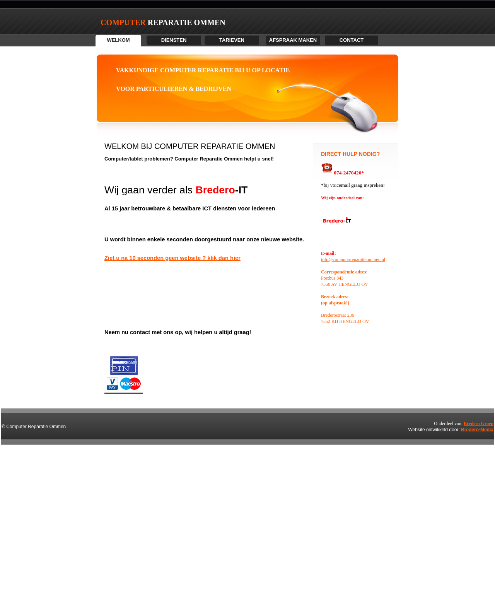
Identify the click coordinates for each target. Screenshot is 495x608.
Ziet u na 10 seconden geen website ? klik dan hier (172, 258)
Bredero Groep (478, 423)
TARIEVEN (231, 40)
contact (352, 40)
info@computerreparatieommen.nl (353, 259)
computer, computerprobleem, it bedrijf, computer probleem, (7, 561)
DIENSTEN (174, 40)
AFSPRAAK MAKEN (293, 40)
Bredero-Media (477, 429)
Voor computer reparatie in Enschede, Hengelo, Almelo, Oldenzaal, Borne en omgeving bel (10, 536)
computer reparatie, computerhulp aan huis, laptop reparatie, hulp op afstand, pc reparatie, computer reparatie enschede (13, 530)
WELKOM (118, 40)
